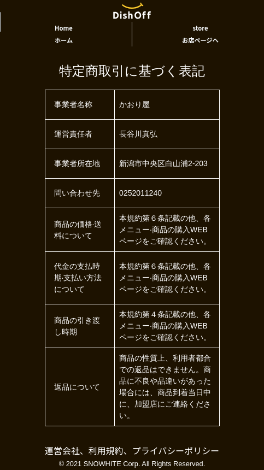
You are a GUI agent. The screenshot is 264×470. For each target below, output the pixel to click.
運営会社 (62, 450)
